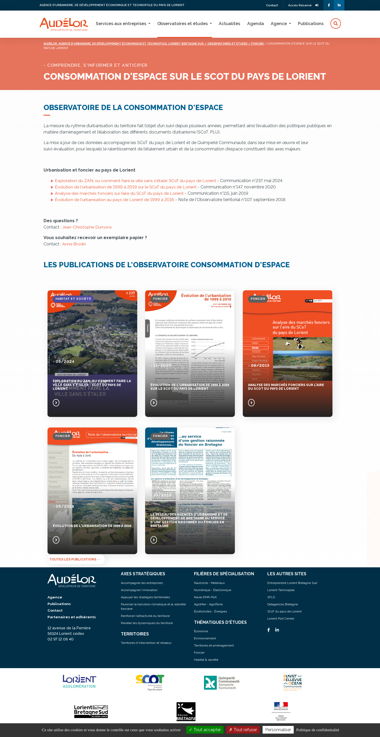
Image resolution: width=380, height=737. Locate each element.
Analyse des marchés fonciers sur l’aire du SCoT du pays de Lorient (119, 193)
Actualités (229, 23)
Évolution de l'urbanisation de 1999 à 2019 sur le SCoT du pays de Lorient (126, 186)
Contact (270, 5)
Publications (311, 23)
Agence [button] (279, 23)
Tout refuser (243, 729)
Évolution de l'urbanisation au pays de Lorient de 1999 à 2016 (114, 199)
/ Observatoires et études (241, 43)
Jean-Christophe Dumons (87, 227)
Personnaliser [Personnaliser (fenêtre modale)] (278, 729)
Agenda (255, 23)
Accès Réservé (303, 5)
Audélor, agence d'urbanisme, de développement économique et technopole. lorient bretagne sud (130, 43)
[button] (335, 24)
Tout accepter (205, 729)
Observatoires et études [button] (183, 23)
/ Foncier (273, 43)
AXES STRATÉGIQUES (143, 573)
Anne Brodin (74, 243)
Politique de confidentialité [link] (317, 730)
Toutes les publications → (74, 559)
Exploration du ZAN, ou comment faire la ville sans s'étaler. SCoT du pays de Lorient (136, 180)
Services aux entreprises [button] (121, 23)
